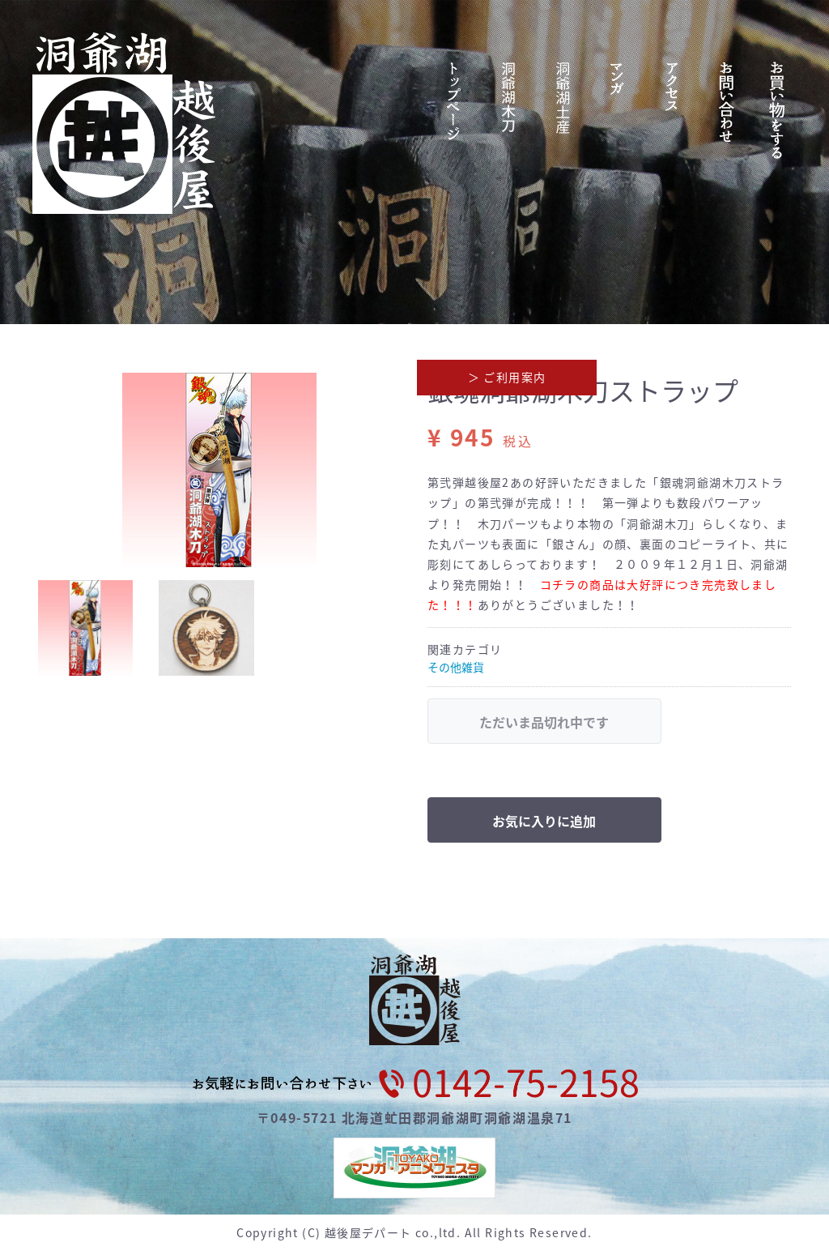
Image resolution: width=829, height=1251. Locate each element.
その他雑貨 (455, 667)
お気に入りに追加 (544, 820)
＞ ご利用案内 (507, 377)
